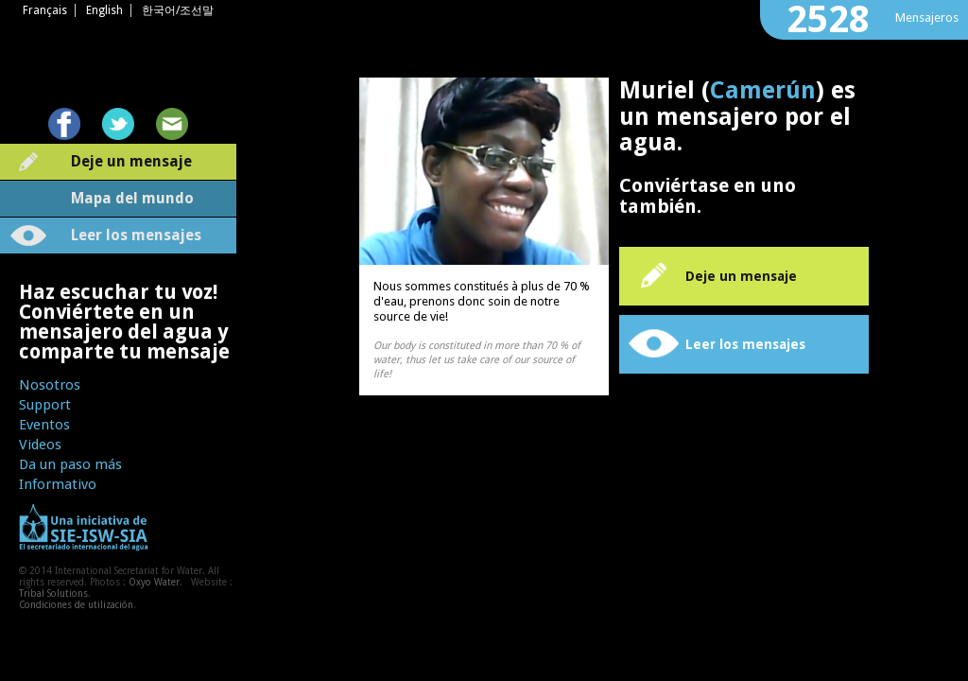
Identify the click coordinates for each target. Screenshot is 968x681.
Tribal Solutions (53, 593)
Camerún (763, 90)
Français (45, 10)
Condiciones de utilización (76, 605)
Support (45, 404)
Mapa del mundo (132, 198)
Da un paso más (70, 464)
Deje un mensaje (131, 161)
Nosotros (49, 384)
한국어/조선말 (178, 10)
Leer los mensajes (136, 235)
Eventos (44, 424)
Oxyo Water (154, 582)
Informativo (57, 484)
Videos (40, 444)
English (104, 10)
